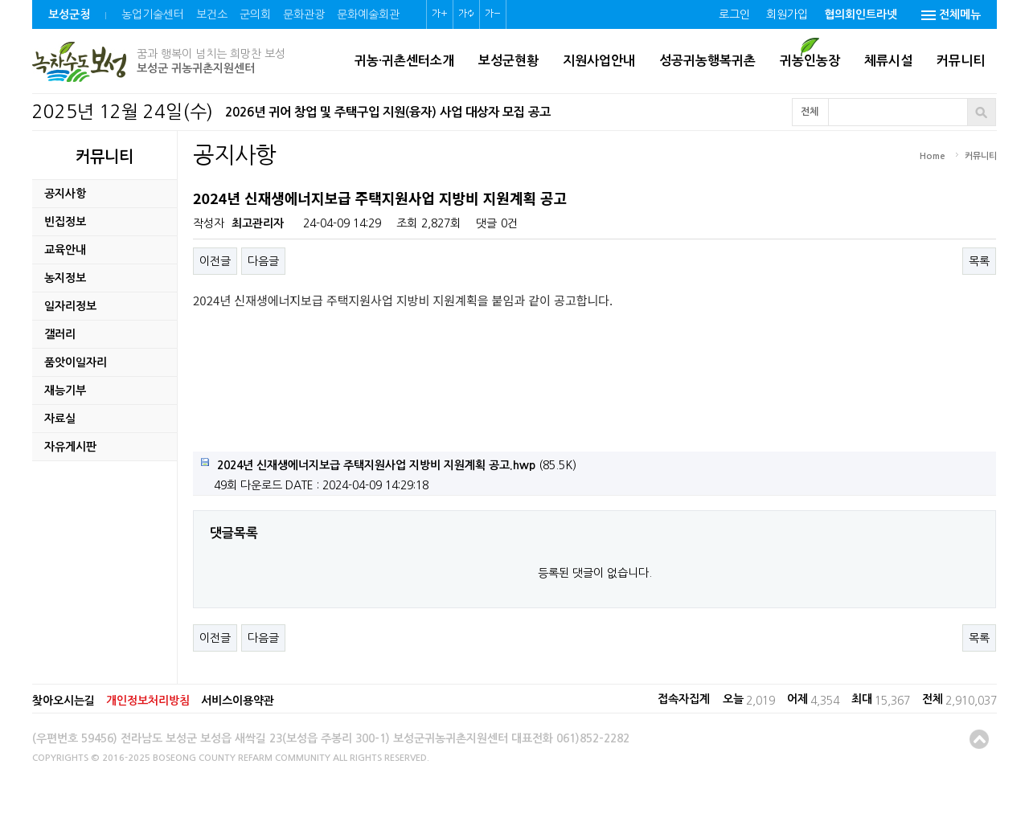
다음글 (263, 261)
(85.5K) (388, 464)
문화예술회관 (368, 14)
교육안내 (65, 250)
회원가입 (787, 14)
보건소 (212, 14)
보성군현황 (508, 61)
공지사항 (65, 193)
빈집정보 (65, 221)
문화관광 (304, 14)
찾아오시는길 (63, 700)
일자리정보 (70, 306)
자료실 (60, 418)
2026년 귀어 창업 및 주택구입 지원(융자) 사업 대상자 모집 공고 (388, 112)
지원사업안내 (599, 61)
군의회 (255, 14)
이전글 (215, 261)
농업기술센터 (152, 14)
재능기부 (65, 390)
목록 (979, 261)
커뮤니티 (961, 61)
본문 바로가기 (0, 0)
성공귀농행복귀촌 (707, 61)
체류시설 (888, 61)
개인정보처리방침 (148, 700)
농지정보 (65, 278)
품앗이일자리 (75, 362)
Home (932, 156)
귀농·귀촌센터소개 (404, 61)
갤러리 (60, 334)
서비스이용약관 (237, 700)
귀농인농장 (810, 61)
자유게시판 (70, 446)
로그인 (734, 14)
